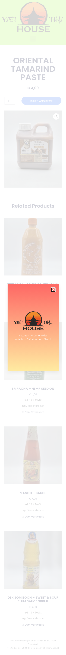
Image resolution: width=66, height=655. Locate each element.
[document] (33, 327)
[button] (53, 289)
